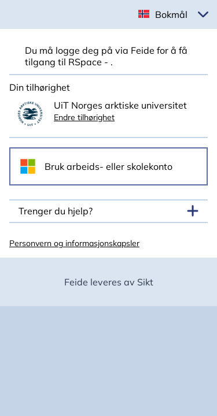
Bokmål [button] (171, 14)
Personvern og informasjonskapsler (74, 243)
